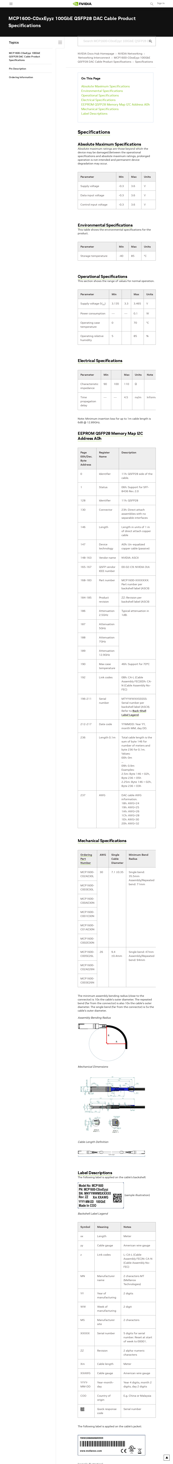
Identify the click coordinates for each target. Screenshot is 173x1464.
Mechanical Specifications (100, 109)
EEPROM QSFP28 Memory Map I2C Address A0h (115, 104)
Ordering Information (21, 77)
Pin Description (17, 68)
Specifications (144, 61)
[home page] (82, 4)
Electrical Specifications (98, 100)
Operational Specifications (100, 95)
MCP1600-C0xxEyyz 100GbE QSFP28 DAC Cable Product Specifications (24, 57)
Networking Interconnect (94, 57)
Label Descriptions (94, 113)
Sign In (161, 3)
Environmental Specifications (102, 91)
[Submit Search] (148, 41)
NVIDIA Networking (130, 53)
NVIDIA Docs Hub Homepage (96, 53)
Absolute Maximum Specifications (105, 86)
